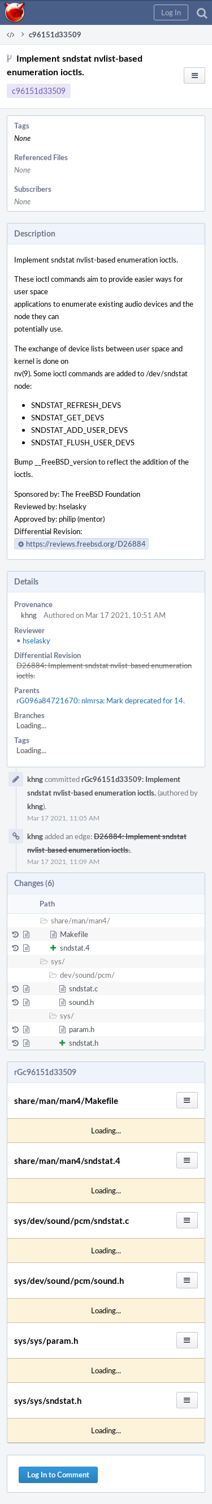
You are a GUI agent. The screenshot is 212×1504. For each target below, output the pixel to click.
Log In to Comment (58, 1474)
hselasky (33, 640)
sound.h (81, 1002)
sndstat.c (83, 988)
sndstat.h (83, 1043)
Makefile (74, 934)
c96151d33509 (39, 90)
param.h (81, 1029)
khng (29, 615)
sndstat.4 (75, 948)
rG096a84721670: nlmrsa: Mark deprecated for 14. (100, 700)
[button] (171, 12)
